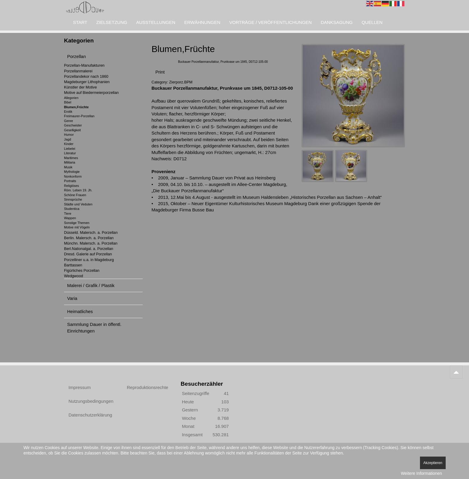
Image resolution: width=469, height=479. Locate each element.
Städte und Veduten (78, 204)
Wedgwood (73, 276)
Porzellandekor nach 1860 (86, 76)
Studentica (71, 208)
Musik (68, 167)
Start (80, 22)
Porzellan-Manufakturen (84, 65)
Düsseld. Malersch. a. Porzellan (91, 232)
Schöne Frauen (75, 195)
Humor (69, 134)
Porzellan (76, 56)
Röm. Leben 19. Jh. (78, 190)
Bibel (67, 102)
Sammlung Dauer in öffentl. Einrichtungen (94, 327)
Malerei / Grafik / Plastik (91, 285)
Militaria (69, 162)
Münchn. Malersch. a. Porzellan (91, 243)
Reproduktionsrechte (147, 387)
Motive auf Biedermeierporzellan (91, 92)
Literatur (70, 153)
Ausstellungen (155, 22)
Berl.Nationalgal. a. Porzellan (88, 248)
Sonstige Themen (76, 223)
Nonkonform (73, 176)
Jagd (67, 139)
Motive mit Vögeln (77, 227)
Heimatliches (80, 311)
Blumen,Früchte (76, 107)
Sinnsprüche (73, 199)
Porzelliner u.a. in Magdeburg (89, 259)
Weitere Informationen (421, 473)
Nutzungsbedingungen (90, 401)
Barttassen (73, 265)
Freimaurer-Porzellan (79, 116)
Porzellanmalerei (78, 71)
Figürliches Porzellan (81, 270)
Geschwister (73, 125)
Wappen (70, 218)
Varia (72, 298)
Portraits (70, 181)
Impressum (79, 387)
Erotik (68, 111)
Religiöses (71, 185)
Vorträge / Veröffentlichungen (270, 22)
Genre (68, 121)
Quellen (372, 22)
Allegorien (71, 98)
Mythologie (72, 171)
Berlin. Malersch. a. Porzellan (89, 238)
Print (160, 71)
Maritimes (71, 158)
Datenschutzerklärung (90, 414)
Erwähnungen (202, 22)
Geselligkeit (72, 130)
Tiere (67, 213)
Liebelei (69, 148)
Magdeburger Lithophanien (86, 82)
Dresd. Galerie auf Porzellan (88, 254)
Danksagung (337, 22)
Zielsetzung (111, 22)
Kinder (68, 144)
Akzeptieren (432, 463)
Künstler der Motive (80, 87)
